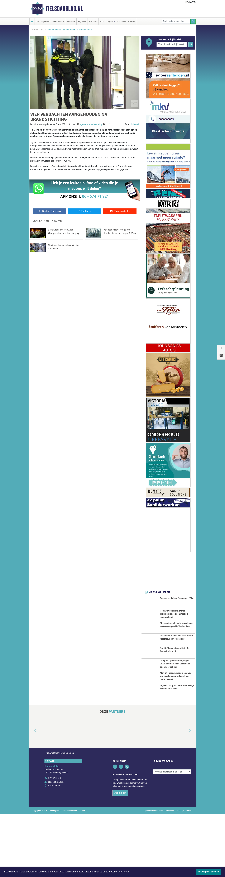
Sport (102, 21)
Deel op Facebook (49, 211)
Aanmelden (120, 855)
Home (35, 30)
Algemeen (45, 21)
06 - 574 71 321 (95, 196)
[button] (32, 793)
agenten (84, 124)
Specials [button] (92, 21)
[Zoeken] (193, 21)
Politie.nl (134, 124)
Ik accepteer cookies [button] (208, 872)
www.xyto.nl (54, 848)
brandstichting (95, 124)
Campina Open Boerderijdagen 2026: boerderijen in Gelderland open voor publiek (175, 692)
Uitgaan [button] (110, 21)
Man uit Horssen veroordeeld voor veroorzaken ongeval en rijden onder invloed (176, 719)
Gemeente (71, 21)
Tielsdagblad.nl (64, 8)
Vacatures (121, 21)
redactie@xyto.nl (56, 844)
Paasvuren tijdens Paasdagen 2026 (176, 598)
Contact (131, 21)
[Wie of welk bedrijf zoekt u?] (172, 44)
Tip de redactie (120, 211)
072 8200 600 (54, 841)
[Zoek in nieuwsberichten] (176, 21)
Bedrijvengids (58, 21)
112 (37, 21)
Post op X (84, 211)
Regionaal (82, 21)
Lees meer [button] (123, 871)
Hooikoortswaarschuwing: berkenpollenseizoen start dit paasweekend (174, 615)
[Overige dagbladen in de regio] (172, 834)
